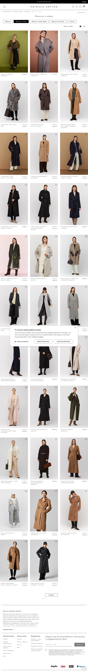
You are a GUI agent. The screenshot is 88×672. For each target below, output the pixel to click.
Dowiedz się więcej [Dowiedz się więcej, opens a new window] (37, 337)
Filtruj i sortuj (69, 26)
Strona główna (7, 11)
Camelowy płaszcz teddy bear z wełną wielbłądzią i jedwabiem (68, 126)
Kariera (19, 644)
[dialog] (44, 336)
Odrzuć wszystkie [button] (43, 341)
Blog (18, 647)
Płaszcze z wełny (21, 21)
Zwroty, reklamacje (8, 650)
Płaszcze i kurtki (18, 11)
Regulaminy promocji (37, 646)
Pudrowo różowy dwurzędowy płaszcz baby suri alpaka (8, 431)
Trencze (71, 21)
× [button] (75, 327)
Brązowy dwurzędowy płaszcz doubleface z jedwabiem (37, 482)
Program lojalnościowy (44, 1)
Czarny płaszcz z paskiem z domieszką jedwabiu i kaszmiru (39, 228)
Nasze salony (7, 653)
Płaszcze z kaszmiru (58, 21)
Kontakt (5, 639)
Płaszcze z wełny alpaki (39, 21)
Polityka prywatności (37, 643)
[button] (85, 669)
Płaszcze (27, 11)
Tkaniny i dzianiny (22, 641)
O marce (19, 639)
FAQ (4, 656)
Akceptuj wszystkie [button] (63, 341)
